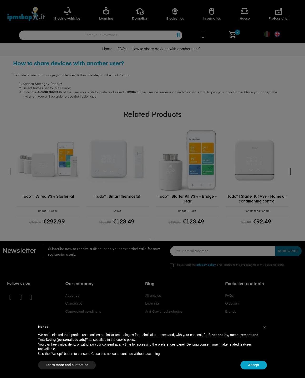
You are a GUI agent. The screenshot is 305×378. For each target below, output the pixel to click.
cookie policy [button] (125, 340)
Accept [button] (253, 365)
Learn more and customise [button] (67, 365)
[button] (264, 327)
